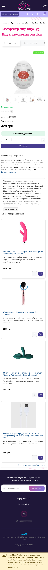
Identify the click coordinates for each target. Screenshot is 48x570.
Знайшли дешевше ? (23, 134)
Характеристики (30, 43)
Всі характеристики (9, 172)
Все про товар (10, 43)
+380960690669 (24, 521)
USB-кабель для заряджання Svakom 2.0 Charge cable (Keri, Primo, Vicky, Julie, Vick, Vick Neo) (23, 436)
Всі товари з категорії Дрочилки (31, 465)
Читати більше (11, 209)
